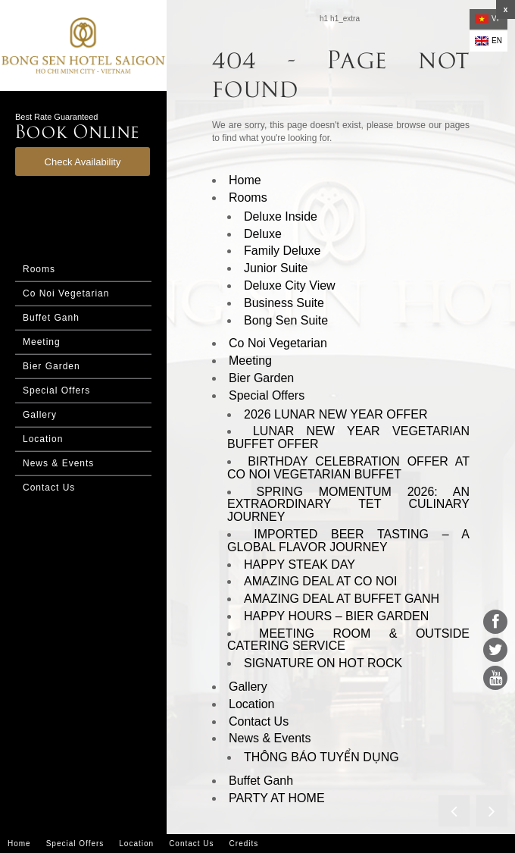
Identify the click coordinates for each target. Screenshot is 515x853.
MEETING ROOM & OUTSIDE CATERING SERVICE (348, 640)
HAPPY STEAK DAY (299, 564)
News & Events (58, 463)
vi (486, 19)
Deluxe (263, 233)
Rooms (39, 269)
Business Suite (284, 302)
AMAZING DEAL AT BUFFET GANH (341, 598)
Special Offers (56, 390)
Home (245, 180)
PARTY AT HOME (277, 798)
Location (43, 439)
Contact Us (49, 487)
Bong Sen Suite (286, 320)
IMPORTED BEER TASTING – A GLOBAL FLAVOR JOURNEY (348, 541)
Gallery (40, 414)
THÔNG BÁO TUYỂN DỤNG (321, 757)
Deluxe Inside (280, 216)
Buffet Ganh (51, 317)
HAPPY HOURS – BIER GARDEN (336, 616)
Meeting (42, 342)
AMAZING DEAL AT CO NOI (320, 581)
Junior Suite (276, 268)
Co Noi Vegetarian (66, 293)
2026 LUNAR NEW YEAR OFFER (335, 414)
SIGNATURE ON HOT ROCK (323, 663)
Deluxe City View (290, 285)
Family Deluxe (282, 250)
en (488, 40)
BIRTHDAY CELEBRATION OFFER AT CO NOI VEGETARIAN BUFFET (348, 468)
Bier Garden (51, 366)
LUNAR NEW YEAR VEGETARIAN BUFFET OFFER (348, 437)
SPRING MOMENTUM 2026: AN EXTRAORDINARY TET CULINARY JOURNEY (348, 504)
